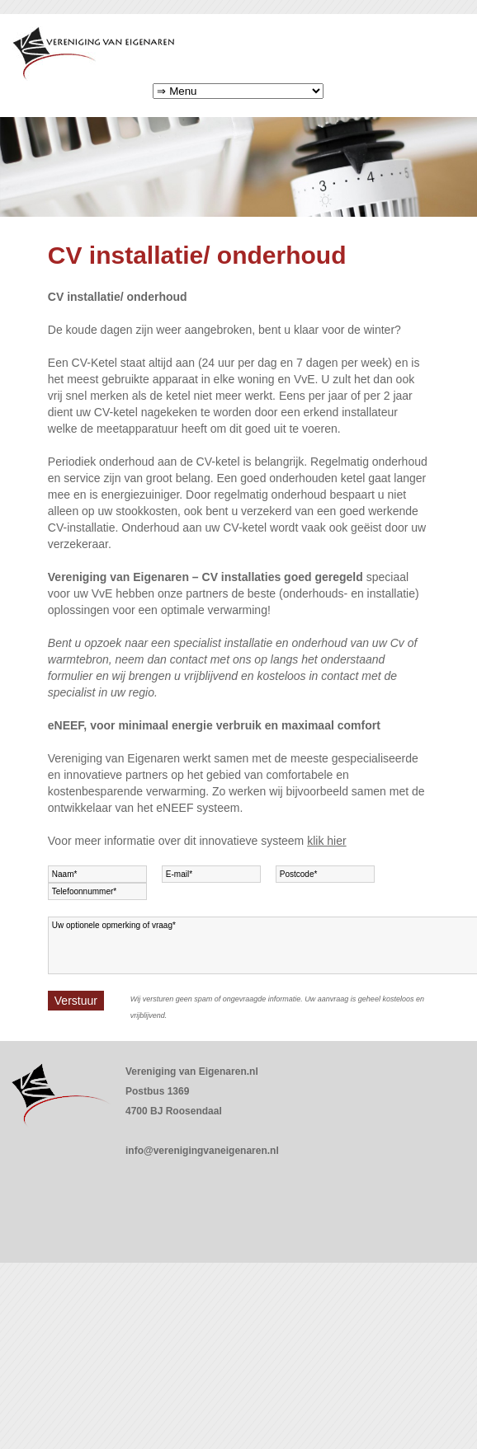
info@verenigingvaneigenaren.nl (202, 1150)
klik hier (326, 840)
